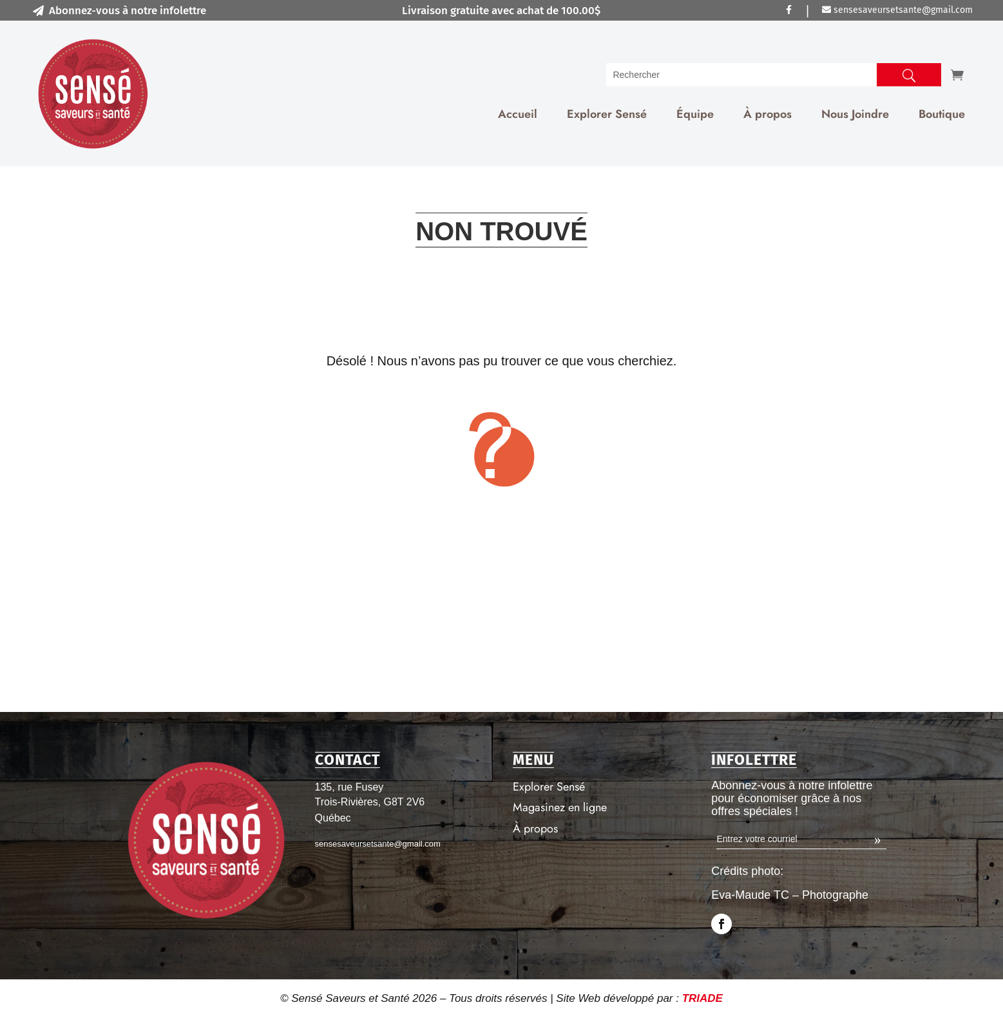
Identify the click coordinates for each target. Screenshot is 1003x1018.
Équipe (695, 114)
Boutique (942, 114)
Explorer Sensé (607, 114)
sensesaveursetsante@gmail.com (897, 10)
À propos (767, 114)
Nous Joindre (855, 114)
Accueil (517, 114)
